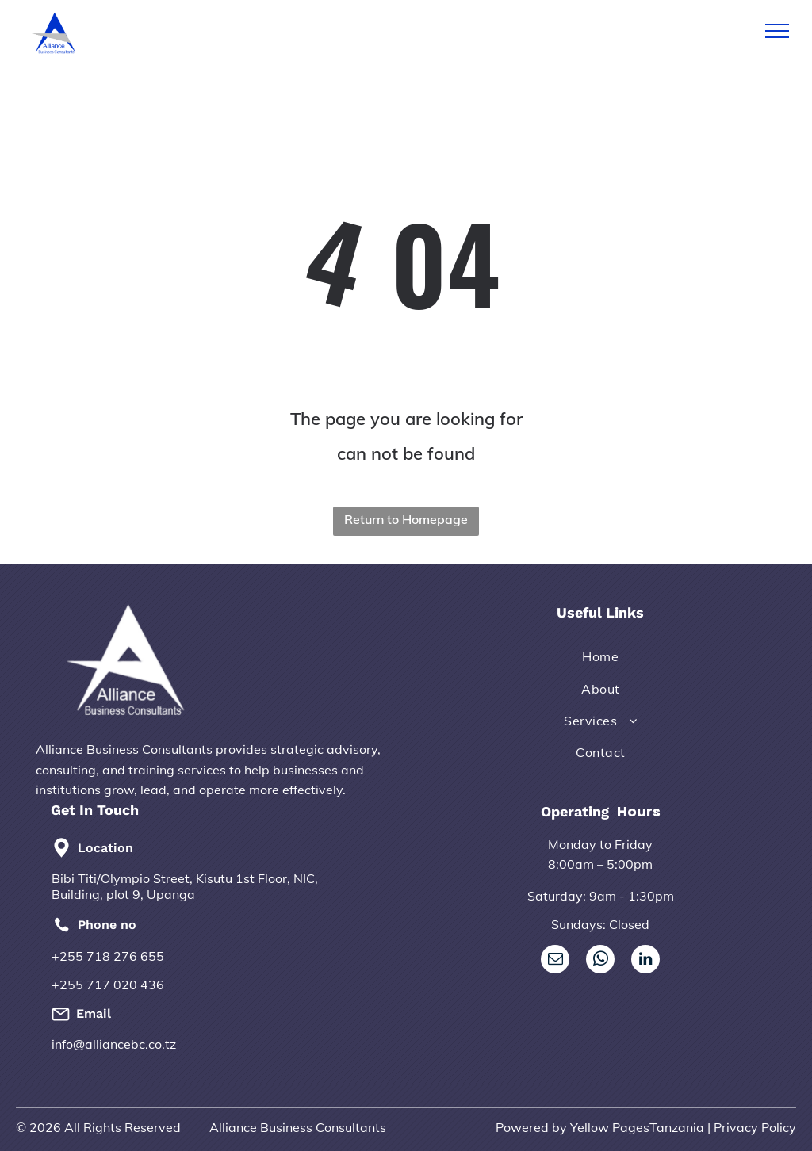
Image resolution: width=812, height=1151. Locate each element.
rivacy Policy (759, 1127)
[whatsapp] (600, 961)
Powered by (531, 1127)
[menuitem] (600, 656)
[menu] (777, 31)
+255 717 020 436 (108, 984)
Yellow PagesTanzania (637, 1127)
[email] (555, 961)
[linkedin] (645, 961)
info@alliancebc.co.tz (114, 1044)
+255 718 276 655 (108, 956)
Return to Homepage (406, 519)
